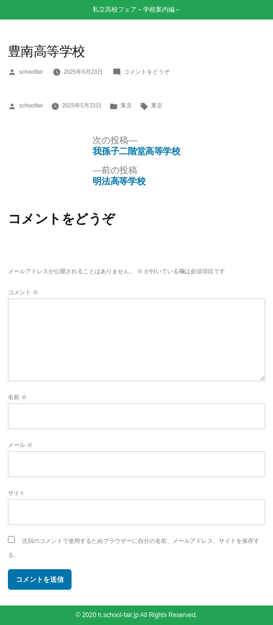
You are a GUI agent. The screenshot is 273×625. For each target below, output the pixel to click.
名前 (17, 397)
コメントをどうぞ (147, 71)
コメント (23, 292)
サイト (16, 493)
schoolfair (31, 71)
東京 (126, 105)
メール (20, 445)
